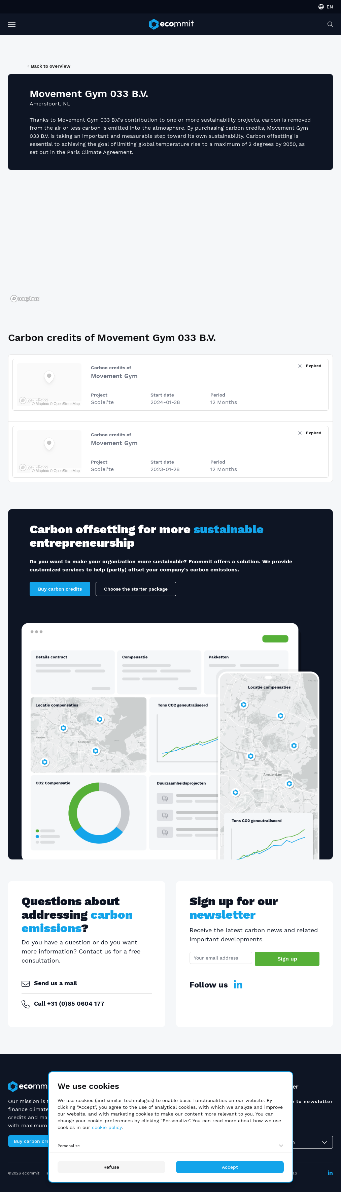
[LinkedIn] (238, 985)
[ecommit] (171, 24)
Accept (230, 1167)
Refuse (111, 1167)
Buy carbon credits (60, 589)
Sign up (287, 958)
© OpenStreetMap (65, 404)
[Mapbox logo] (25, 299)
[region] (170, 240)
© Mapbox (40, 404)
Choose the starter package (136, 589)
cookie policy (107, 1127)
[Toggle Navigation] (12, 24)
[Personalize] (170, 1146)
